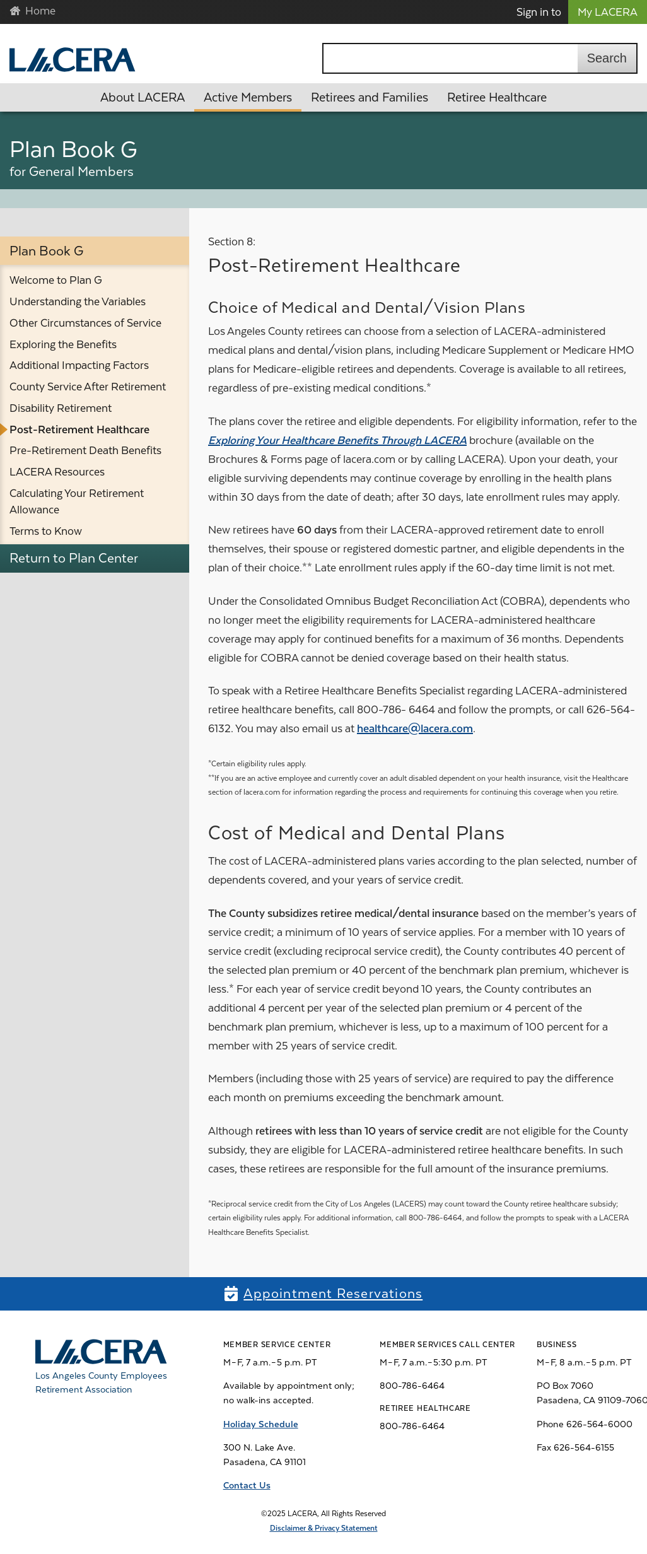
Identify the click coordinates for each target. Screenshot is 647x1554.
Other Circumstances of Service (85, 323)
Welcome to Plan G (55, 280)
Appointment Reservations (333, 1293)
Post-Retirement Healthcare (79, 429)
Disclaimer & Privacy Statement (324, 1528)
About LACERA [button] (142, 97)
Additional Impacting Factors (79, 365)
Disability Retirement (60, 408)
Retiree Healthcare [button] (497, 97)
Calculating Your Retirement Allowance (76, 501)
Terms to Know (45, 531)
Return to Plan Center (73, 558)
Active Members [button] (248, 97)
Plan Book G (46, 251)
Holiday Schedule (260, 1424)
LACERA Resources (57, 471)
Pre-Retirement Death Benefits (85, 450)
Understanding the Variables (77, 301)
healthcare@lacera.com (415, 728)
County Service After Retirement (87, 386)
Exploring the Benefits (63, 344)
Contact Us (247, 1485)
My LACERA (608, 12)
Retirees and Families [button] (369, 97)
